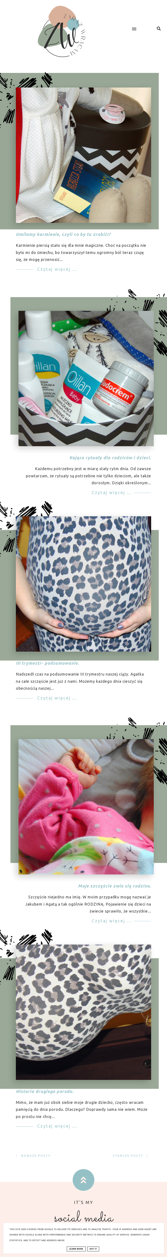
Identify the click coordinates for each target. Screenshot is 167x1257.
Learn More (76, 1249)
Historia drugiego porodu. (45, 1097)
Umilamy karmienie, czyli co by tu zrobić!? (63, 234)
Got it (93, 1249)
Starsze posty (129, 1155)
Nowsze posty (35, 1155)
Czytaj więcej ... (56, 269)
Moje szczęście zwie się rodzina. (114, 891)
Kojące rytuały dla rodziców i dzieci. (110, 463)
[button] (138, 25)
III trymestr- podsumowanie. (47, 669)
